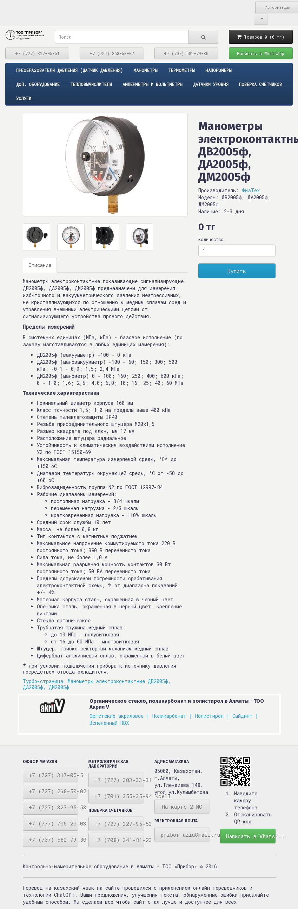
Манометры (145, 70)
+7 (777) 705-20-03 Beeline (53, 823)
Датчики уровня (211, 84)
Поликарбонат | (172, 716)
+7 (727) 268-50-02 (112, 53)
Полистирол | (212, 716)
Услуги (23, 98)
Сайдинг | (245, 716)
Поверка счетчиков (260, 84)
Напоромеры (218, 70)
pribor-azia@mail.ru (185, 834)
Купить (236, 270)
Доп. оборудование (38, 84)
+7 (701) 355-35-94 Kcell (119, 796)
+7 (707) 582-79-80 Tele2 (53, 839)
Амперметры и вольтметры (152, 84)
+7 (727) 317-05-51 (37, 53)
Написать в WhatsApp (260, 53)
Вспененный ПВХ (109, 723)
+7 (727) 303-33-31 (119, 779)
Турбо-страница (44, 681)
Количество (211, 239)
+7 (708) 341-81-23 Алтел (119, 839)
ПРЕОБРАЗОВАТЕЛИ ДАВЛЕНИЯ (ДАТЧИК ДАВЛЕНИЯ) (69, 70)
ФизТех (251, 190)
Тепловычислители (91, 84)
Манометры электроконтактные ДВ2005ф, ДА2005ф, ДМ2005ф (97, 684)
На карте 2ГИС (182, 806)
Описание (39, 265)
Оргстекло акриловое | (120, 716)
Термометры (181, 70)
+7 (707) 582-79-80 (186, 53)
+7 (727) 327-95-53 (53, 807)
